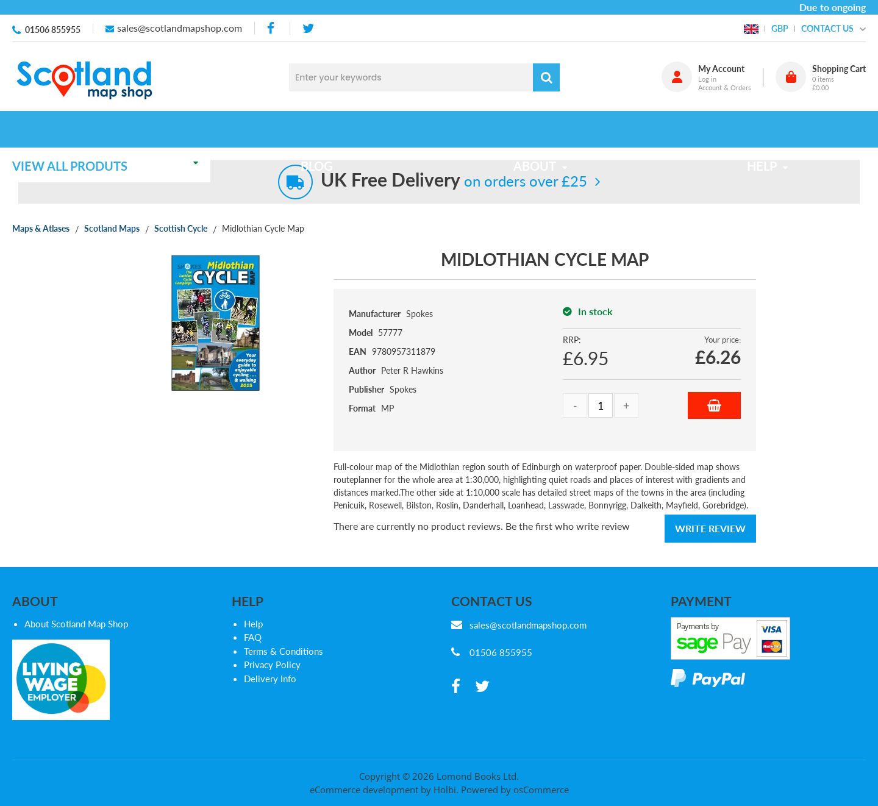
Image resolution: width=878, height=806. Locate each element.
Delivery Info (270, 678)
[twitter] (308, 28)
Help (253, 623)
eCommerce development (364, 789)
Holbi (445, 789)
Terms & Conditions (283, 651)
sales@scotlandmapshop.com (179, 28)
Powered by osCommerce (515, 789)
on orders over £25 (454, 181)
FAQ (253, 637)
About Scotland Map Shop (76, 623)
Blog (325, 129)
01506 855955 (52, 29)
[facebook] (272, 28)
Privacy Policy (272, 664)
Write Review (710, 528)
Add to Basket (714, 405)
